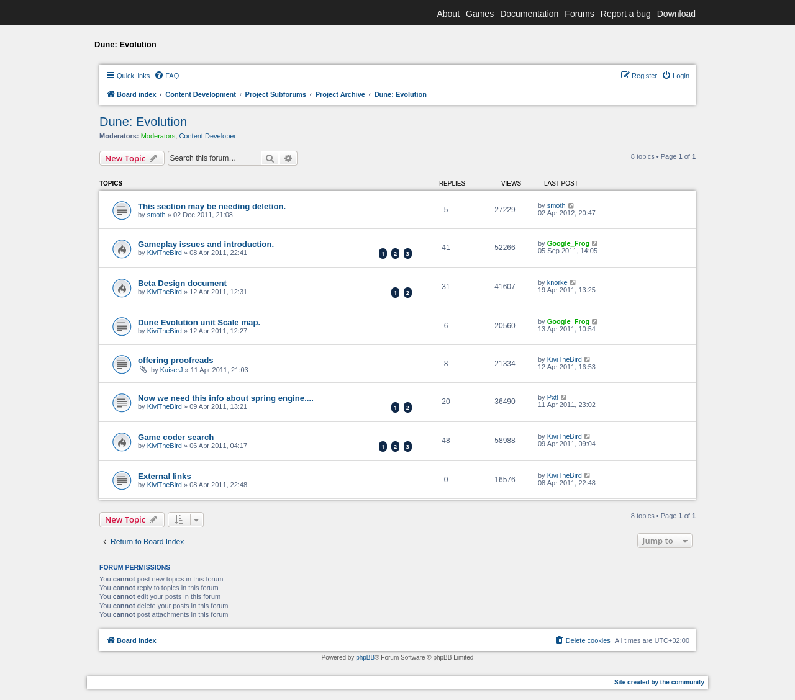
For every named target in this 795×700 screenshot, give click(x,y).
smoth (156, 214)
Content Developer (207, 136)
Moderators (158, 136)
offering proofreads (176, 360)
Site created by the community (659, 682)
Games (480, 14)
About (448, 14)
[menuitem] (166, 75)
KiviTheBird (164, 252)
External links (164, 476)
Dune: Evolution (143, 121)
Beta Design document (182, 283)
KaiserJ (171, 370)
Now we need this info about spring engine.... (226, 398)
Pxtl (552, 397)
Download (676, 14)
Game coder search (176, 437)
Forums (579, 14)
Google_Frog (568, 243)
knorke (557, 282)
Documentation (529, 14)
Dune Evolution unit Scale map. (199, 322)
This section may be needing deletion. (212, 206)
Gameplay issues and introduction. (206, 244)
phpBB (365, 657)
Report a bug (626, 14)
